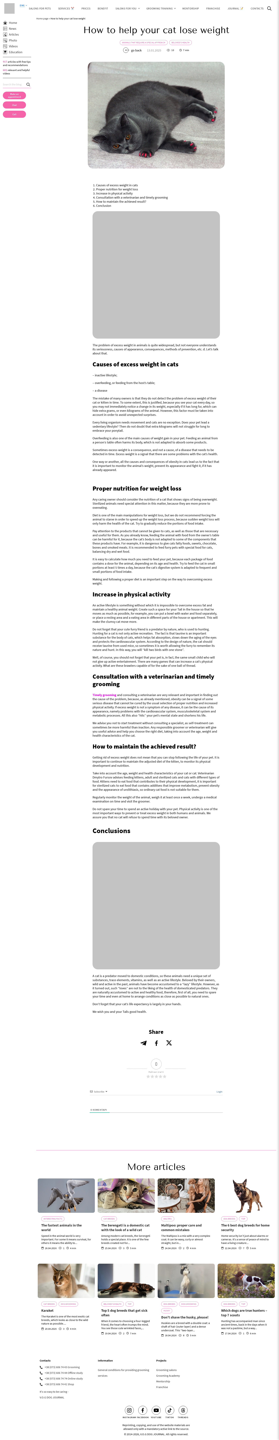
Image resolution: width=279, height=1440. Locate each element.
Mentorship (190, 8)
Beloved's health (180, 42)
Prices (85, 8)
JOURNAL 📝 (235, 8)
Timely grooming (104, 695)
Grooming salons (166, 1370)
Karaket (47, 1310)
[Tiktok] (169, 1410)
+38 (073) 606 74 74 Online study (64, 1378)
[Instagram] (129, 1410)
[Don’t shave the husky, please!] (186, 1281)
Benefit (103, 8)
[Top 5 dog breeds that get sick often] (126, 1281)
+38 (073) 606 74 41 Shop (59, 1384)
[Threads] (183, 1410)
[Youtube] (156, 1410)
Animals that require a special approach (143, 42)
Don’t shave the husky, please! (185, 1317)
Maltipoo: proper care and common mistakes (181, 1227)
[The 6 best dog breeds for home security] (246, 1195)
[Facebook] (142, 1410)
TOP (243, 1218)
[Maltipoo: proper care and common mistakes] (186, 1195)
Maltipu (168, 1218)
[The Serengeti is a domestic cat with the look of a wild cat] (126, 1195)
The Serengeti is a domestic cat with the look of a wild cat (125, 1227)
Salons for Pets (40, 8)
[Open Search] (269, 8)
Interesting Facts (53, 1218)
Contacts (257, 8)
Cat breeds (109, 1218)
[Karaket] (66, 1281)
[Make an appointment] (14, 95)
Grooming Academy (168, 1375)
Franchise (213, 8)
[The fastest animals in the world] (66, 1195)
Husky (167, 1310)
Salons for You (126, 8)
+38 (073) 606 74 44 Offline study (64, 1373)
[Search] (28, 84)
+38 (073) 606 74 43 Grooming (62, 1367)
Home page (42, 18)
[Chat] (14, 105)
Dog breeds (229, 1218)
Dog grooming (68, 1304)
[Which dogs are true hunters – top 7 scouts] (246, 1281)
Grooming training (159, 8)
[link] (14, 114)
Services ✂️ (66, 8)
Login (219, 1091)
